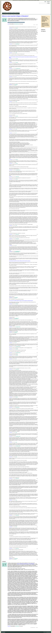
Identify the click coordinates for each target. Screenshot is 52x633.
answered (9, 626)
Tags (13, 13)
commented (10, 58)
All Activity (4, 13)
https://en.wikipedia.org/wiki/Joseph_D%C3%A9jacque (25, 563)
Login (45, 1)
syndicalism (22, 22)
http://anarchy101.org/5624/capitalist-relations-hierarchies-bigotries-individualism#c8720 (21, 300)
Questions (9, 13)
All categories (43, 31)
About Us (17, 13)
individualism (18, 22)
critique (12, 22)
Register (48, 1)
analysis (15, 22)
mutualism (9, 22)
